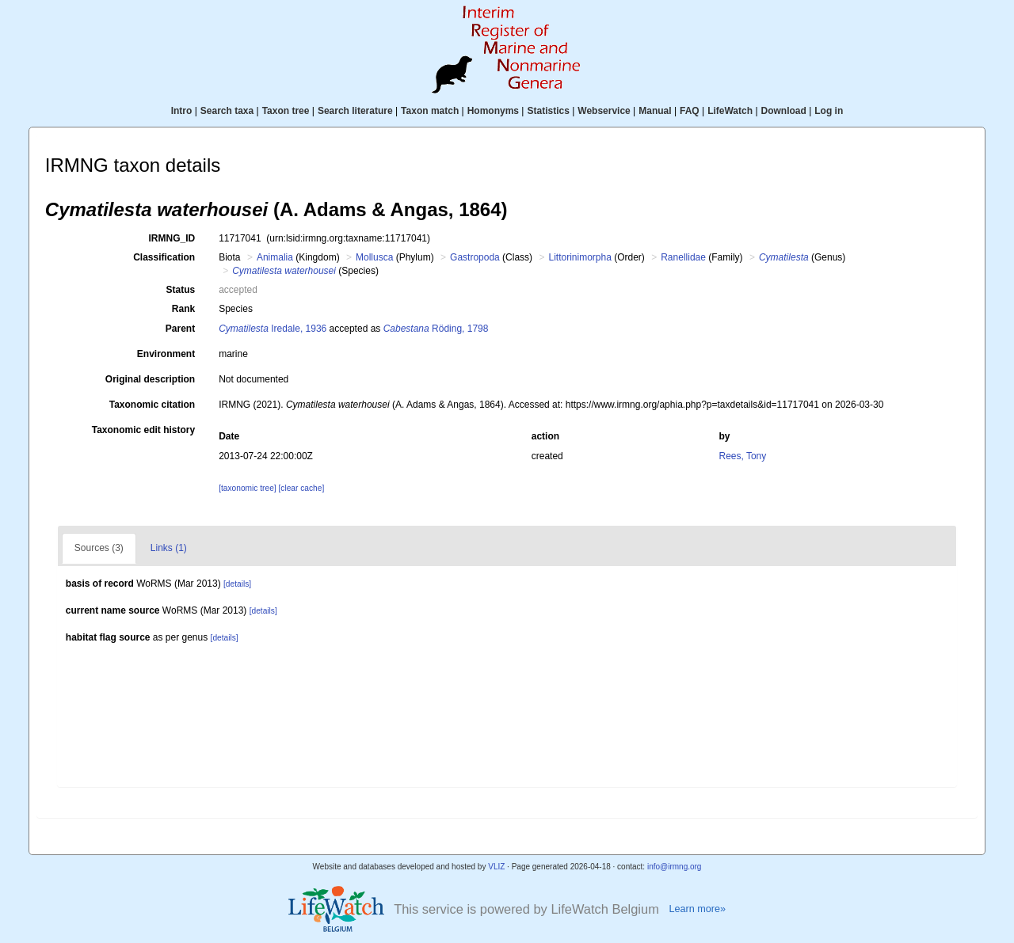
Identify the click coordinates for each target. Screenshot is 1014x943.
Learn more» (697, 908)
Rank (183, 308)
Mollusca (374, 257)
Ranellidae (683, 257)
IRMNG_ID (172, 238)
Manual (655, 110)
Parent (180, 328)
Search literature (355, 110)
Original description (150, 379)
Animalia (275, 257)
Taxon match (430, 110)
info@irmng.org (674, 866)
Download (783, 110)
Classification (164, 257)
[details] (237, 584)
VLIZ (496, 866)
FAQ (690, 110)
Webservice (604, 110)
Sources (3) (99, 547)
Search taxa (227, 110)
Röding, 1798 (436, 328)
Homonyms (493, 110)
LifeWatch (730, 110)
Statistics (548, 110)
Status (181, 289)
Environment (166, 353)
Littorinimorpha (579, 257)
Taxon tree (286, 110)
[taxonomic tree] (247, 488)
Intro (182, 110)
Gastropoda (475, 257)
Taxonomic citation (152, 404)
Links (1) (169, 547)
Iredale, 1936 (272, 328)
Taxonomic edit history (143, 429)
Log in (828, 110)
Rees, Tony (742, 456)
